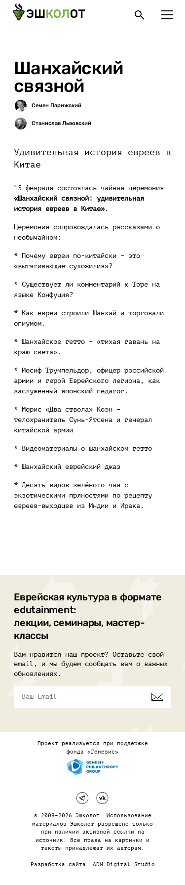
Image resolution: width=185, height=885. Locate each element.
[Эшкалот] (49, 15)
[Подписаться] (157, 697)
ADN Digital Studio (124, 864)
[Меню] (167, 15)
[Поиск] (140, 15)
